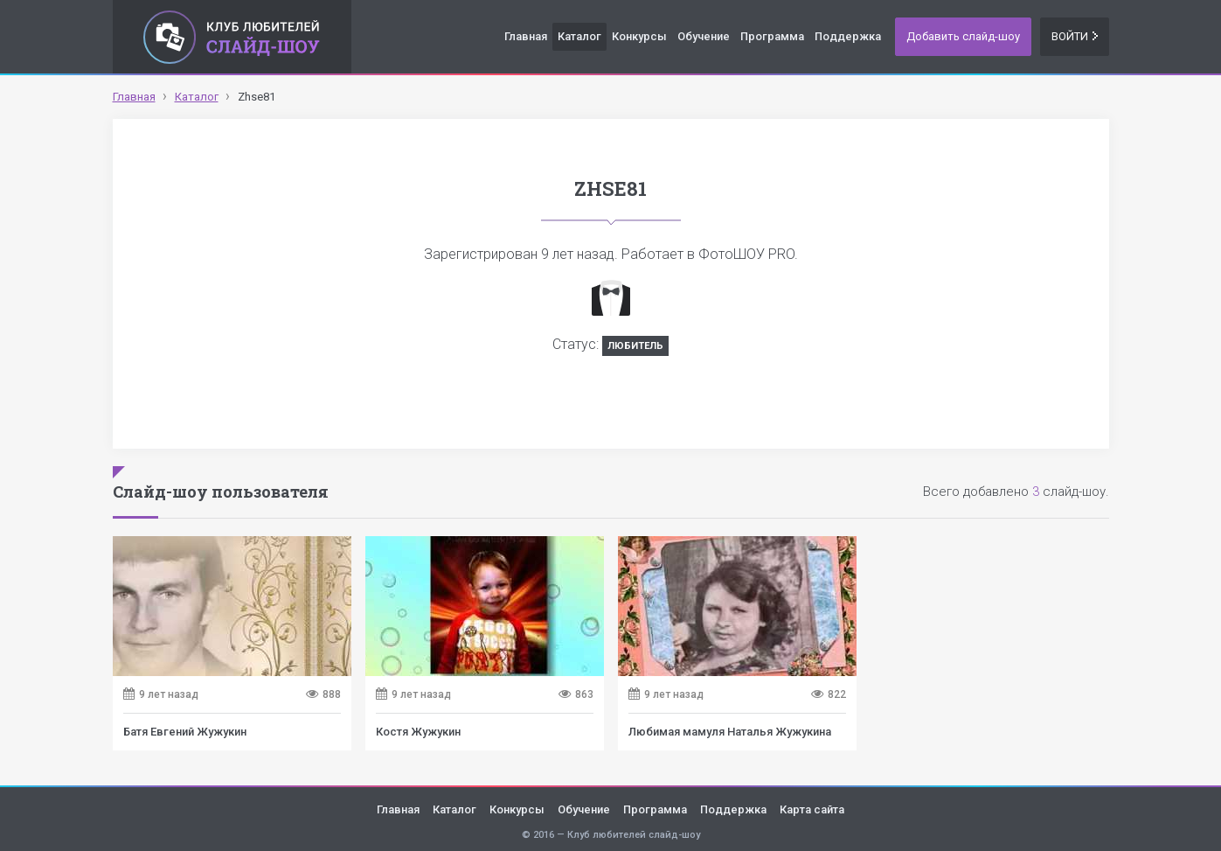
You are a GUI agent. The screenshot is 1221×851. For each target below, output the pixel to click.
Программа (772, 36)
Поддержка (848, 36)
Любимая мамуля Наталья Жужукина (729, 731)
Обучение (703, 36)
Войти (1074, 36)
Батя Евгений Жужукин (184, 731)
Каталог (579, 36)
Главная (525, 36)
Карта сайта (812, 809)
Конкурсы (639, 36)
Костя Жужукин (418, 731)
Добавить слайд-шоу (963, 36)
